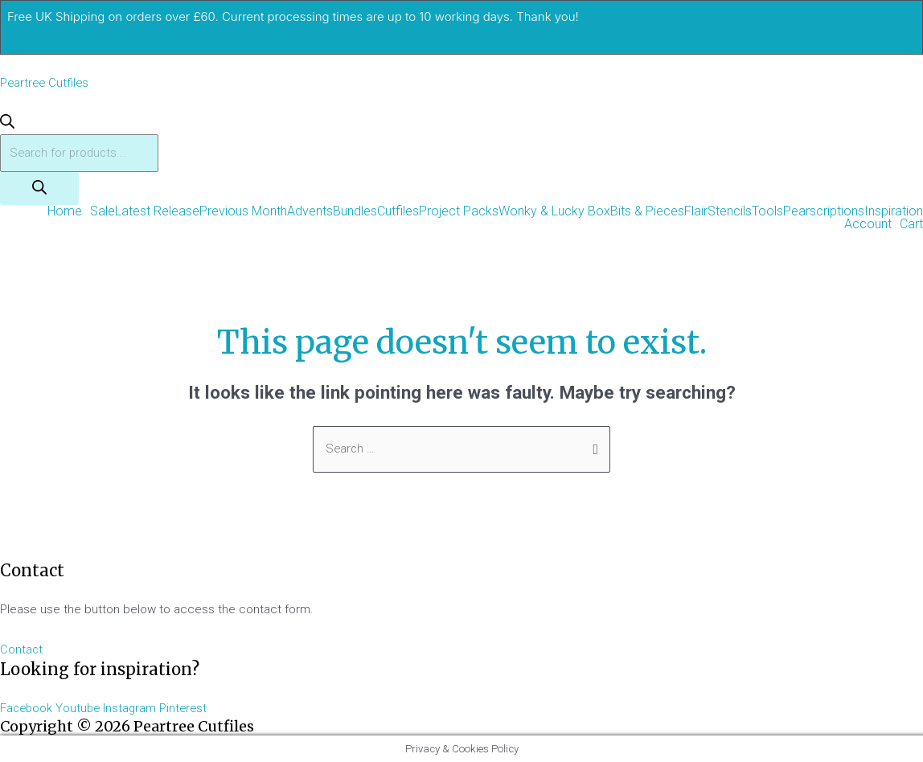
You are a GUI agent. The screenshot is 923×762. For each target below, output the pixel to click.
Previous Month (243, 212)
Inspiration (893, 212)
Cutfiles (398, 212)
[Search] (39, 189)
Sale (102, 212)
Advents (310, 212)
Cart (911, 225)
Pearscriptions (823, 212)
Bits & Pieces (647, 212)
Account (868, 225)
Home (64, 212)
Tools (767, 212)
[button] (68, 212)
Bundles (355, 212)
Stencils (730, 212)
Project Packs (458, 212)
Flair (696, 212)
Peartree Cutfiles (46, 83)
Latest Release (157, 212)
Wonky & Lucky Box (554, 212)
